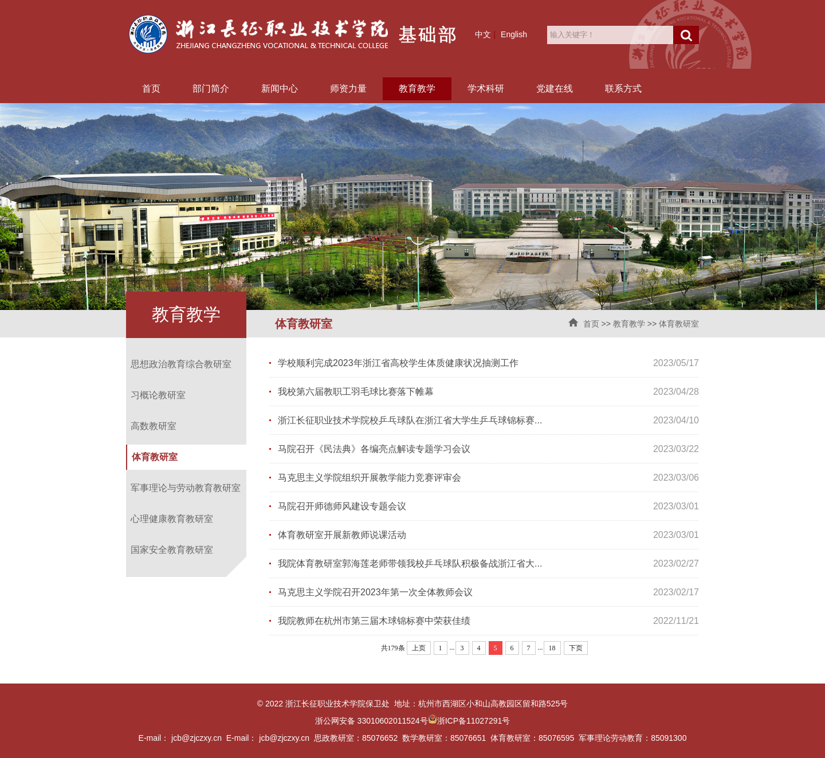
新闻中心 (279, 88)
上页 (419, 648)
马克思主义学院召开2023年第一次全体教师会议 (375, 592)
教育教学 (417, 88)
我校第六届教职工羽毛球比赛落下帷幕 (356, 391)
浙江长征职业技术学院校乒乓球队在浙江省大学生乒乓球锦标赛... (410, 420)
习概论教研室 (158, 395)
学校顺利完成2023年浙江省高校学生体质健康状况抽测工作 (398, 363)
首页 (151, 88)
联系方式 (623, 88)
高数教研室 (153, 426)
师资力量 (348, 88)
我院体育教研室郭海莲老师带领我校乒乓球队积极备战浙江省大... (410, 563)
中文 (483, 34)
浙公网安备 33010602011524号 (376, 720)
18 (552, 648)
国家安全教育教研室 (172, 550)
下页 (576, 648)
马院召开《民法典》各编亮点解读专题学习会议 (374, 449)
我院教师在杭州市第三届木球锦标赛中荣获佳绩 (374, 621)
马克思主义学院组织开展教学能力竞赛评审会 (369, 477)
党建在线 (554, 88)
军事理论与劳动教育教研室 (186, 488)
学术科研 (485, 88)
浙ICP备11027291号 (473, 720)
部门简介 (210, 88)
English (514, 34)
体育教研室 (679, 323)
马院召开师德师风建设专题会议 (342, 506)
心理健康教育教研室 (172, 519)
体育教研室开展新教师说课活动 (342, 535)
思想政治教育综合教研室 (181, 364)
